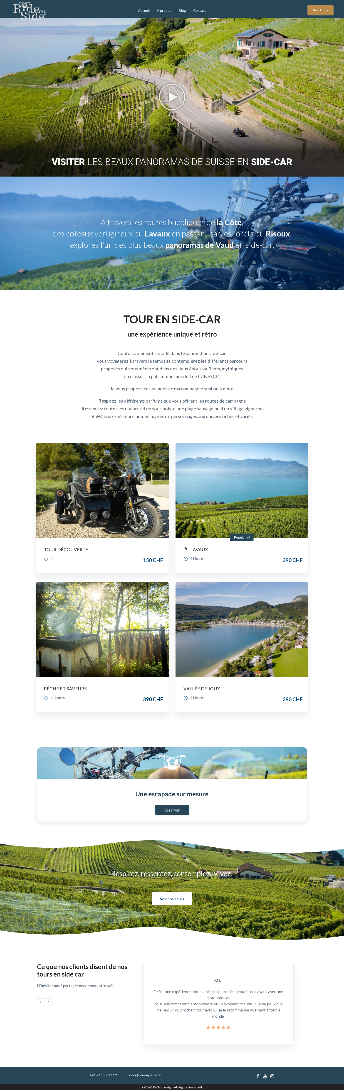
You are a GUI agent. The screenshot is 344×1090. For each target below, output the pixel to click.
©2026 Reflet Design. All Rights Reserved (172, 1087)
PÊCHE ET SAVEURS (65, 688)
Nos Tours (320, 10)
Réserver (172, 810)
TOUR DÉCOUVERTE (66, 549)
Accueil (144, 10)
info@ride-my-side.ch (145, 1075)
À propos (164, 10)
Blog (182, 10)
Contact (199, 10)
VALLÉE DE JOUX (201, 688)
